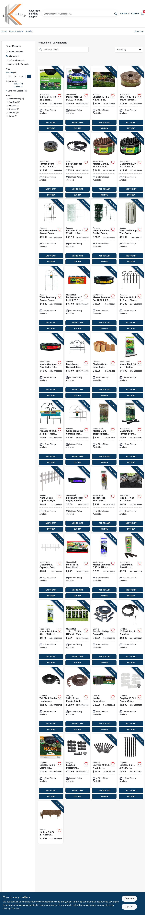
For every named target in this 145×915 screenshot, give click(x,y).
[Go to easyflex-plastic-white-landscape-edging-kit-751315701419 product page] (130, 700)
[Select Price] (29, 76)
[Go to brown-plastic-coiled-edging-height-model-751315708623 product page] (77, 700)
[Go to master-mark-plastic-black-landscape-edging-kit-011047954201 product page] (130, 165)
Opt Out (129, 906)
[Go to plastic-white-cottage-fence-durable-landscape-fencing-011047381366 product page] (77, 633)
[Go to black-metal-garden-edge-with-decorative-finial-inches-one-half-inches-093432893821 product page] (77, 366)
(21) (16, 99)
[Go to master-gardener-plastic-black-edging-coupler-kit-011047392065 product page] (104, 566)
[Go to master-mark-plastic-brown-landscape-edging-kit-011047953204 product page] (104, 165)
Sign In (123, 14)
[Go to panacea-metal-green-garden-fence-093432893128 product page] (50, 433)
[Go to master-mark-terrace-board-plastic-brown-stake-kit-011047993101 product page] (104, 433)
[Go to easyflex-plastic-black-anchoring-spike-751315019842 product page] (130, 767)
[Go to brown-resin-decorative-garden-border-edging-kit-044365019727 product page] (50, 822)
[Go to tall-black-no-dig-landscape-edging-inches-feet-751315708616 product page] (50, 700)
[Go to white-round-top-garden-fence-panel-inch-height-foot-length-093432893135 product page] (77, 433)
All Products (13, 56)
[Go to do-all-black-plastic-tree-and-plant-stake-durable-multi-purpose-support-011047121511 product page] (77, 566)
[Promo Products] (7, 52)
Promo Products (15, 51)
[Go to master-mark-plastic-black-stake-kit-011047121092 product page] (130, 366)
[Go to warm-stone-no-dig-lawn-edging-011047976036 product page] (130, 500)
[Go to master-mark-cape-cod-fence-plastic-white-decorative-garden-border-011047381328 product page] (50, 566)
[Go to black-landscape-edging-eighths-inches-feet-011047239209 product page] (77, 500)
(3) (13, 109)
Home (4, 31)
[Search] (116, 13)
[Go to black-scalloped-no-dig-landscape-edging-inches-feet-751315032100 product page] (77, 165)
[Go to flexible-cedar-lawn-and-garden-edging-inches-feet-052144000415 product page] (104, 366)
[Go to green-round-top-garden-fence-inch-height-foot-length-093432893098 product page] (104, 232)
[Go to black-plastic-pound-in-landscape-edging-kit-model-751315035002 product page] (130, 633)
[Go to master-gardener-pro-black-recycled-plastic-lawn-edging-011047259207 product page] (104, 299)
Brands (29, 31)
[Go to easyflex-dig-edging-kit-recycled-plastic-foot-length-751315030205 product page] (50, 767)
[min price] (10, 76)
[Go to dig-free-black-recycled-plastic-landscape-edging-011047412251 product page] (50, 99)
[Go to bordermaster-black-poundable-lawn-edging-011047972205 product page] (77, 299)
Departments (15, 31)
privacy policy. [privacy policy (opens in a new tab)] (51, 905)
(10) (14, 102)
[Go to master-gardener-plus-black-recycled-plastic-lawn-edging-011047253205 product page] (50, 366)
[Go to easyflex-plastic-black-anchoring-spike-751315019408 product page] (104, 767)
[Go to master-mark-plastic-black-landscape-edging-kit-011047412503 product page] (77, 99)
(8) (13, 105)
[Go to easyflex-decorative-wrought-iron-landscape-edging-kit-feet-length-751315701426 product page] (77, 767)
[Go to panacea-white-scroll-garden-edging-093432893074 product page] (77, 232)
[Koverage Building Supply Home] (14, 13)
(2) (13, 112)
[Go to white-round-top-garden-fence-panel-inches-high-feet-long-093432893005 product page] (50, 299)
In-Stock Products (16, 60)
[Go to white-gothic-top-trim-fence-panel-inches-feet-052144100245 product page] (130, 232)
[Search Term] (80, 14)
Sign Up (135, 14)
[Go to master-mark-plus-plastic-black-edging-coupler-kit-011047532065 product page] (130, 566)
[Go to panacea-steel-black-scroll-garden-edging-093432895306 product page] (130, 299)
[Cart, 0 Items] (142, 13)
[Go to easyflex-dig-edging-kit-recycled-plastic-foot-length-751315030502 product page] (104, 633)
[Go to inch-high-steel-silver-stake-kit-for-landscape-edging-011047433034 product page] (104, 500)
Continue (129, 898)
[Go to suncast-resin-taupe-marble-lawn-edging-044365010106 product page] (104, 99)
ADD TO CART (51, 122)
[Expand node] (6, 90)
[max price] (21, 76)
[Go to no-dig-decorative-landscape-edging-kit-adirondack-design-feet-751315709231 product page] (104, 700)
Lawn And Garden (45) (18, 91)
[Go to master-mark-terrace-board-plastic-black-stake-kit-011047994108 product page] (130, 433)
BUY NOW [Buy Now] (51, 128)
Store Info (139, 31)
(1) (12, 116)
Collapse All (18, 84)
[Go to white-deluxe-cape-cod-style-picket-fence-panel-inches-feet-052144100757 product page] (50, 500)
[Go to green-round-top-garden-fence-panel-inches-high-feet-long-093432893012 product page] (50, 232)
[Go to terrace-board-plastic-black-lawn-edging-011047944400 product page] (50, 165)
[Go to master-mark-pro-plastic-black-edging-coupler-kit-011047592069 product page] (50, 633)
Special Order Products (18, 64)
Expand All (18, 87)
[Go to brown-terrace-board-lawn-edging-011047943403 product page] (130, 99)
